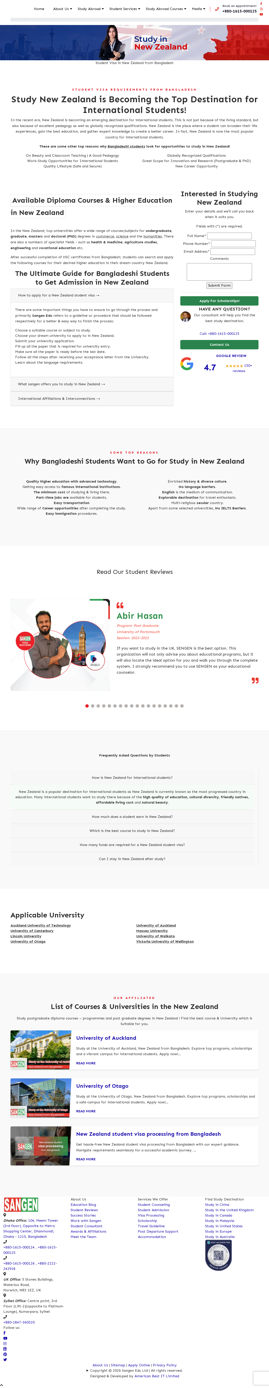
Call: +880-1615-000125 (219, 333)
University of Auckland (106, 1038)
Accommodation (152, 1237)
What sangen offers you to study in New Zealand (61, 384)
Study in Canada (218, 1215)
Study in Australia (220, 1237)
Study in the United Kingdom (229, 1210)
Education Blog (83, 1205)
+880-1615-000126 (19, 1263)
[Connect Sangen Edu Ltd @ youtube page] (261, 17)
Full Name (196, 236)
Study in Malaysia (219, 1221)
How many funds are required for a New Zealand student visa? (132, 845)
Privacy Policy (165, 1365)
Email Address (196, 251)
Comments (219, 258)
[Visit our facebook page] (261, 6)
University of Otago (102, 1086)
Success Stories (83, 1215)
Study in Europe (218, 1231)
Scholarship (147, 1221)
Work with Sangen (86, 1221)
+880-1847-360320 (19, 1322)
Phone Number (196, 244)
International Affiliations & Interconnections (59, 398)
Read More (86, 1063)
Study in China (217, 1205)
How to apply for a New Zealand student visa (58, 295)
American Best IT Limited (156, 1376)
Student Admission (153, 1210)
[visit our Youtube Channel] (5, 1338)
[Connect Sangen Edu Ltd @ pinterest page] (5, 1354)
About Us (66, 11)
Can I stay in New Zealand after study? (132, 859)
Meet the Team (83, 1237)
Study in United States (224, 1226)
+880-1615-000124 (19, 1247)
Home (47, 9)
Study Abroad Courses (158, 11)
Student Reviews (84, 1210)
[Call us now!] (234, 11)
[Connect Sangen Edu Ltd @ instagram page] (261, 11)
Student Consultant (87, 1226)
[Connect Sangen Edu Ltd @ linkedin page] (4, 1349)
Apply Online (139, 1365)
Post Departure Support (158, 1231)
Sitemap (118, 1365)
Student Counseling (154, 1205)
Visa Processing (151, 1215)
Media (195, 9)
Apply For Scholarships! (219, 301)
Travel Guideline (151, 1226)
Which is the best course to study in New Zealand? (132, 831)
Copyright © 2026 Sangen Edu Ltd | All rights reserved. (136, 1370)
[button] (87, 705)
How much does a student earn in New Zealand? (132, 817)
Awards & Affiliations (88, 1231)
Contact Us (219, 344)
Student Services (120, 11)
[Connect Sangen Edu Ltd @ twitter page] (5, 1360)
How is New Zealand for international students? (132, 777)
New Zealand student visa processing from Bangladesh (148, 1134)
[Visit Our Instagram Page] (4, 1344)
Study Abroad (90, 11)
